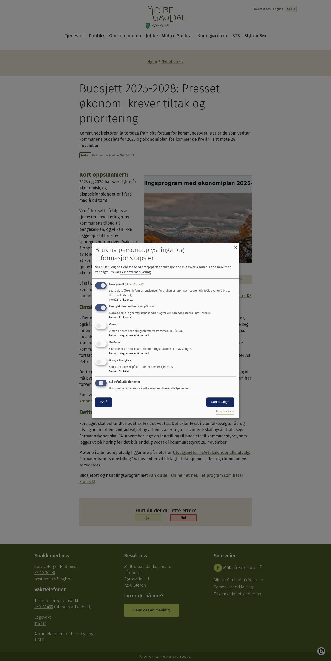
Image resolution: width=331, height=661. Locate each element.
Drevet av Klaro (225, 411)
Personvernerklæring (135, 272)
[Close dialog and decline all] (235, 245)
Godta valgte (220, 402)
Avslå (103, 402)
